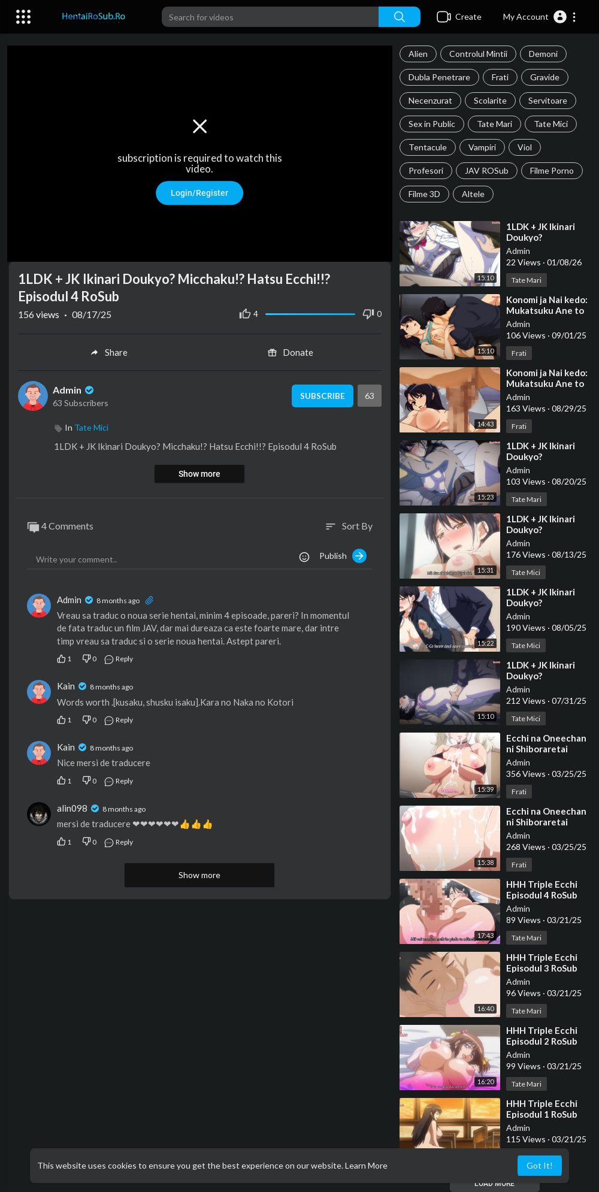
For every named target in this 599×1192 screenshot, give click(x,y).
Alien (418, 54)
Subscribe (320, 393)
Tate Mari (494, 124)
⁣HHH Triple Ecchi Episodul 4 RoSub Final (541, 895)
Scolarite (490, 100)
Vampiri (482, 147)
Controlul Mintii (478, 54)
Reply (118, 656)
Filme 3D (424, 194)
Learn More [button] (366, 1165)
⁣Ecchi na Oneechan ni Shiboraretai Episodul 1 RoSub (546, 822)
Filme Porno (552, 170)
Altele (473, 194)
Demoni (543, 54)
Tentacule (428, 147)
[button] (540, 17)
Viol (525, 147)
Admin (518, 251)
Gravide (544, 77)
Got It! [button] (540, 1165)
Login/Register (199, 191)
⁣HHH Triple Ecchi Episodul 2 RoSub (541, 1035)
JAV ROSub (487, 170)
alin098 (72, 805)
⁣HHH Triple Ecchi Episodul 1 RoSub (541, 1109)
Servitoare (547, 100)
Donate (290, 349)
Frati (500, 77)
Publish (343, 553)
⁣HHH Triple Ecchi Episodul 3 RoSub (541, 962)
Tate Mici (551, 124)
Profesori (426, 170)
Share (109, 349)
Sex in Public (432, 124)
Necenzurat (430, 100)
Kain (66, 684)
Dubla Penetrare (439, 77)
